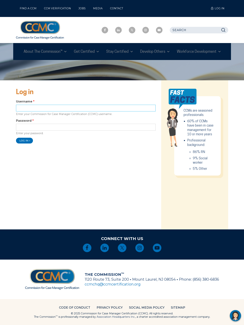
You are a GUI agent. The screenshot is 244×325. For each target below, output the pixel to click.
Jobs (82, 8)
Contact (116, 8)
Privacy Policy (110, 307)
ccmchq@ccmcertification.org (113, 284)
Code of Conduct (74, 307)
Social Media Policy (147, 307)
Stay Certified (117, 51)
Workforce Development (197, 51)
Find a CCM (28, 8)
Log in (23, 140)
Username (24, 101)
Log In (219, 8)
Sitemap (178, 307)
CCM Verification (57, 8)
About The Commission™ (43, 51)
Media (98, 8)
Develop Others (153, 51)
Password (24, 120)
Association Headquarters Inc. (116, 316)
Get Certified (84, 51)
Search (224, 30)
